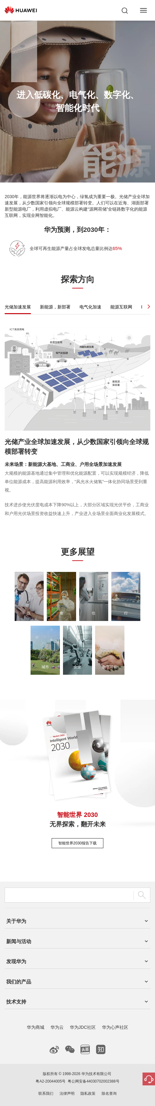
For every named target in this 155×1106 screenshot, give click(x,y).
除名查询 (109, 1093)
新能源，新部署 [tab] (55, 306)
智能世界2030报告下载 (77, 843)
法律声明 (67, 1093)
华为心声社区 (115, 1027)
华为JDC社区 (83, 1027)
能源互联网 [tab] (121, 306)
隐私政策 (87, 1093)
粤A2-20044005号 (50, 1081)
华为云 (57, 1027)
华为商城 (35, 1027)
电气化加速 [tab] (90, 306)
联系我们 (45, 1093)
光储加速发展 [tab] (18, 306)
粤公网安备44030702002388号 (93, 1081)
